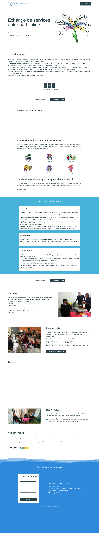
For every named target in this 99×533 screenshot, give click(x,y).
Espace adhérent (85, 3)
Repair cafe (64, 3)
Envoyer (28, 499)
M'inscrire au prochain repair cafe (56, 351)
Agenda (70, 3)
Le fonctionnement (40, 3)
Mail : (21, 480)
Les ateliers (57, 3)
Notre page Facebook (54, 493)
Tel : (21, 485)
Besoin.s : (22, 491)
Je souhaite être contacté (57, 99)
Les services (49, 3)
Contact (76, 3)
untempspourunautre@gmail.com (60, 490)
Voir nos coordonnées (40, 99)
